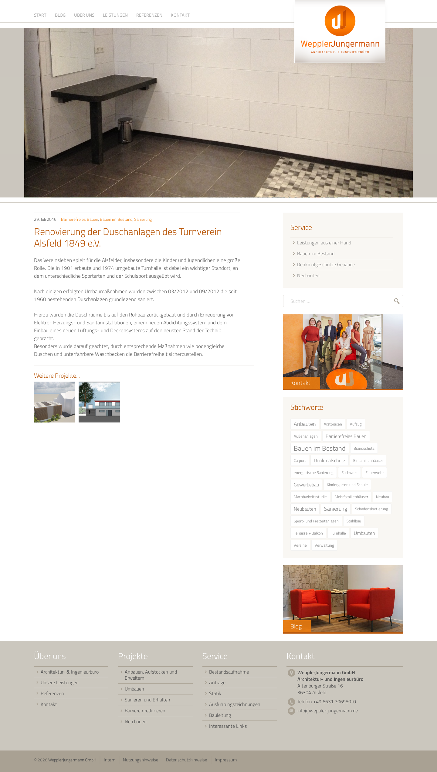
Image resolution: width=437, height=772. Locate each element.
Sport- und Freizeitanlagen (316, 523)
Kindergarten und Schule (347, 487)
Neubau (382, 499)
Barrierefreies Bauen (79, 221)
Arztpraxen (333, 426)
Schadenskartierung (371, 511)
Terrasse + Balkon (308, 535)
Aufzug (356, 426)
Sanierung (143, 221)
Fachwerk (349, 475)
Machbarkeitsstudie (310, 499)
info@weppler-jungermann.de (327, 713)
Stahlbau (354, 523)
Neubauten (305, 511)
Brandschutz (364, 451)
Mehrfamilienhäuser (351, 499)
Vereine (300, 548)
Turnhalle (338, 535)
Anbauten (305, 426)
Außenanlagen (306, 439)
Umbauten (364, 535)
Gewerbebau (306, 487)
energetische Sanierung (314, 475)
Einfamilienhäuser (368, 463)
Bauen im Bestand (116, 221)
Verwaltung (324, 548)
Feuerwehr (374, 475)
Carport (300, 463)
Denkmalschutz (329, 462)
